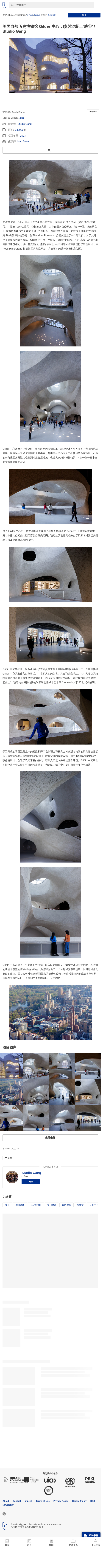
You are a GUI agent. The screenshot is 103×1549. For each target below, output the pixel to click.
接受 (84, 15)
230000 (19, 130)
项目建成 (20, 1205)
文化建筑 (51, 1205)
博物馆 (80, 1205)
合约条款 (30, 15)
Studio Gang (25, 124)
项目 (7, 1205)
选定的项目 (35, 1205)
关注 (30, 1181)
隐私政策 (37, 15)
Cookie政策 (52, 15)
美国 (21, 118)
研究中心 (93, 1205)
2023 (23, 135)
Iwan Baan (23, 141)
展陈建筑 (66, 1205)
